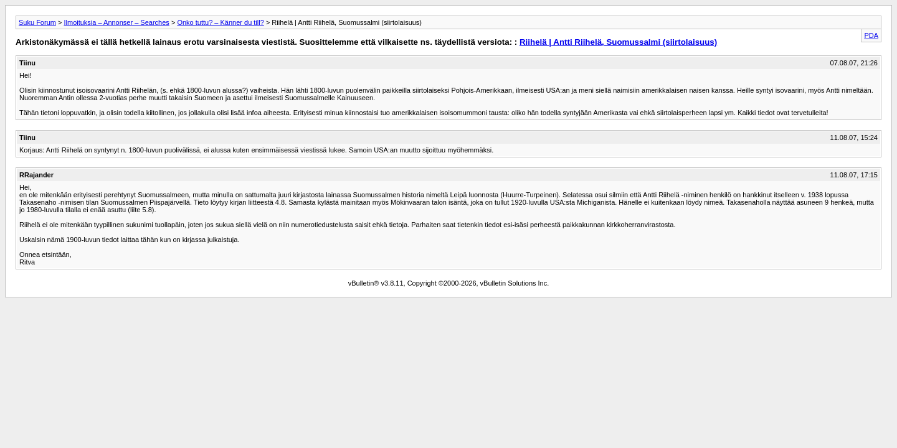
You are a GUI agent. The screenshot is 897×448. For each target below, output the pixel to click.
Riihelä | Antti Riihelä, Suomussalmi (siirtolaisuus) (618, 42)
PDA (871, 35)
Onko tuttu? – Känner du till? (220, 22)
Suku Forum (37, 22)
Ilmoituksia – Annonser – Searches (116, 22)
